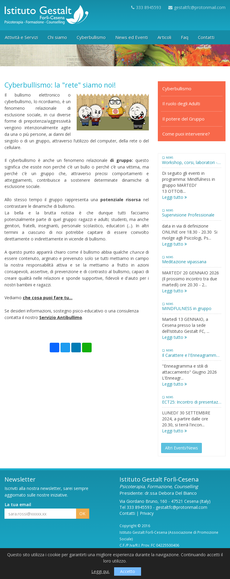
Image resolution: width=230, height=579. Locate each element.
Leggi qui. (100, 571)
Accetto (127, 571)
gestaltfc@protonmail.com (197, 7)
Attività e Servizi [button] (21, 37)
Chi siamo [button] (57, 37)
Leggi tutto (174, 197)
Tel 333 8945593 (135, 507)
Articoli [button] (164, 37)
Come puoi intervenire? (186, 134)
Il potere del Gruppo (183, 119)
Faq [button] (184, 37)
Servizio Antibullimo (60, 317)
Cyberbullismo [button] (91, 37)
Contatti (127, 513)
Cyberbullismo (176, 88)
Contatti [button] (206, 37)
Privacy (147, 513)
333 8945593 (146, 7)
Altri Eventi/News (181, 448)
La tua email (18, 504)
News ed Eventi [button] (131, 37)
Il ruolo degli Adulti (181, 103)
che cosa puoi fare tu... (47, 297)
